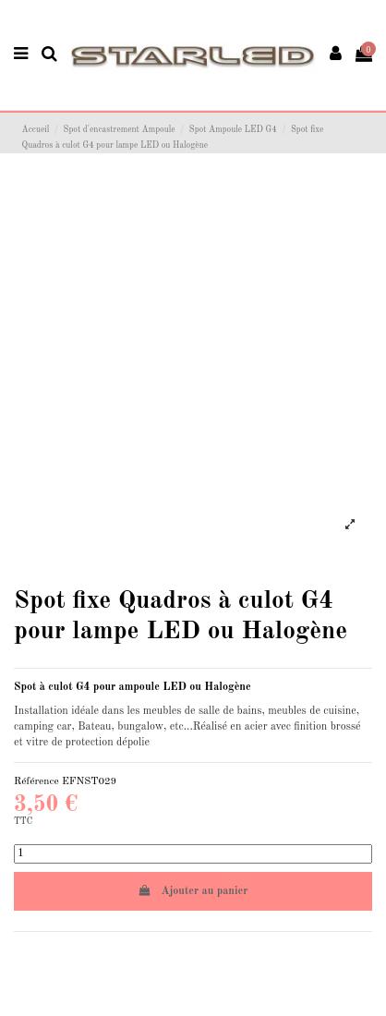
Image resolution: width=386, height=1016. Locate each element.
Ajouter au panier (193, 891)
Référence (36, 781)
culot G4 (69, 687)
